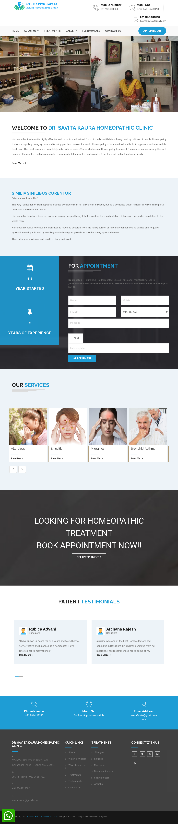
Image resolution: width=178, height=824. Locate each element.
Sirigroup (103, 816)
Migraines (99, 765)
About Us (30, 30)
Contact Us (113, 30)
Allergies (99, 752)
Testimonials (91, 30)
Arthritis (98, 783)
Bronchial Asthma (103, 771)
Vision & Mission (77, 758)
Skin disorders (101, 777)
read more (17, 458)
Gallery (71, 30)
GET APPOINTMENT (88, 557)
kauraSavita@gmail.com (153, 21)
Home (15, 30)
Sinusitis (98, 758)
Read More (18, 163)
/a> (144, 717)
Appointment (152, 30)
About (71, 752)
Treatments (52, 30)
